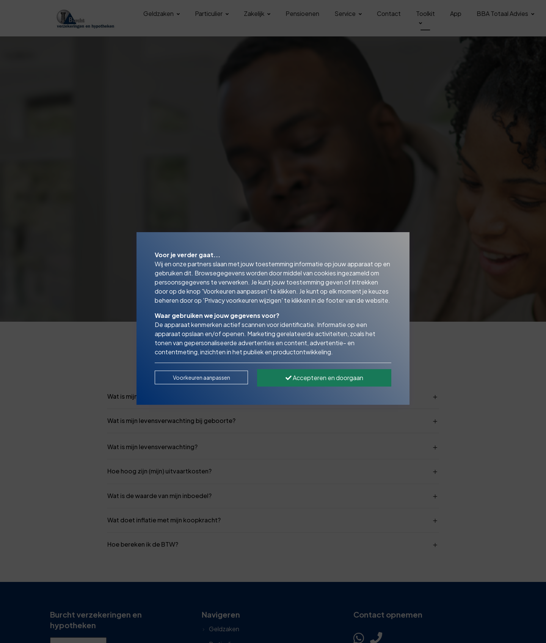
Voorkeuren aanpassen (201, 377)
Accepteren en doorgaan (324, 378)
